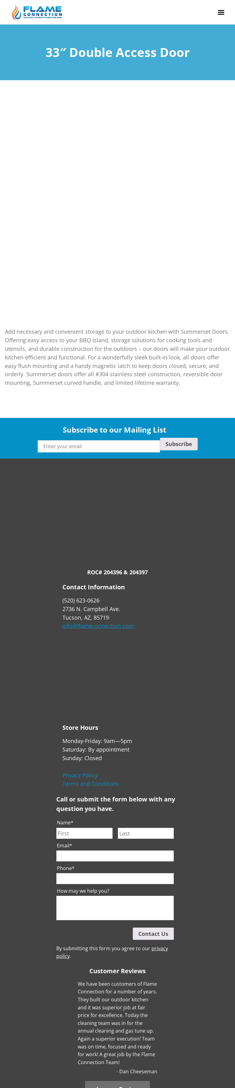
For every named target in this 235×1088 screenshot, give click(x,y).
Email (64, 845)
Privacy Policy (80, 775)
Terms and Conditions (90, 783)
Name (65, 823)
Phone (66, 868)
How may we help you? (83, 891)
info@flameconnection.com (98, 625)
